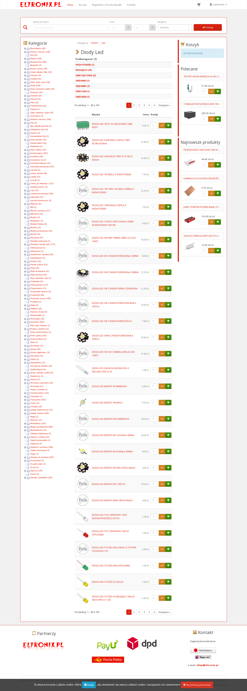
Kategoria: (162, 22)
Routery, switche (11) (39, 329)
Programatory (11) (38, 288)
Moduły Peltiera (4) (38, 224)
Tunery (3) (34, 403)
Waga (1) (34, 417)
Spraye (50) (35, 349)
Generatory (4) (36, 116)
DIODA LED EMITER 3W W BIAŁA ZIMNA (112, 451)
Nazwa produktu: (41, 22)
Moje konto (49, 680)
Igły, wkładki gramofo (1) (41, 126)
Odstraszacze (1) (37, 248)
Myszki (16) (35, 234)
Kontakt (131, 4)
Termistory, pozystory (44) (41, 383)
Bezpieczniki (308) (38, 62)
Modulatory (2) (36, 221)
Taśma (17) (35, 379)
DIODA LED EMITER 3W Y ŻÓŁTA (108, 484)
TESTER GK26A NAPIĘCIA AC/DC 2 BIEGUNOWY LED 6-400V (214, 76)
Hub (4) (33, 123)
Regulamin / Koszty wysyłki (107, 4)
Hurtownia (34, 680)
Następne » (164, 105)
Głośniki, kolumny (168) (40, 119)
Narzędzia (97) (36, 237)
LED (103, 43)
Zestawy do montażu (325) (42, 457)
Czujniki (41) (35, 79)
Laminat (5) (35, 170)
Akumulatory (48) (37, 48)
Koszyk (83, 4)
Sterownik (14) (36, 356)
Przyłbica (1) (35, 302)
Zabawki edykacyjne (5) (40, 433)
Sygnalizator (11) (37, 362)
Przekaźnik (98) (37, 295)
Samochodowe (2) (38, 339)
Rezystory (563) (37, 322)
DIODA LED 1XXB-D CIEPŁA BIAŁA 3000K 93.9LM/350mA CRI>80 (113, 223)
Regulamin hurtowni (90, 680)
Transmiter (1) (36, 396)
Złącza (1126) (36, 471)
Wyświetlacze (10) (38, 430)
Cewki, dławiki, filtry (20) (41, 72)
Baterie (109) (36, 58)
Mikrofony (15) (36, 214)
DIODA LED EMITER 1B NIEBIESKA (109, 386)
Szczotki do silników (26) (41, 366)
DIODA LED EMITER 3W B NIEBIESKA (110, 418)
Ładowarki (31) (36, 197)
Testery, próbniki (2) (39, 389)
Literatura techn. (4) (39, 187)
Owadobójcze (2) (37, 258)
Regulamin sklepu (67, 680)
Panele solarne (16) (39, 264)
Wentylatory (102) (38, 423)
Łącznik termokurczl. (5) (40, 200)
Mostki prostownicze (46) (41, 231)
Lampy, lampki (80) (38, 173)
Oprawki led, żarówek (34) (41, 254)
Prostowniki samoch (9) (40, 291)
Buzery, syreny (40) (38, 69)
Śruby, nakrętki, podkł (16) (41, 373)
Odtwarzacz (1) (37, 251)
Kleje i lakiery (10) (38, 150)
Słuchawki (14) (36, 346)
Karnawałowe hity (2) (39, 136)
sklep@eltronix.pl (207, 665)
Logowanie (218, 4)
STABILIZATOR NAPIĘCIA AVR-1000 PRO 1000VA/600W (212, 104)
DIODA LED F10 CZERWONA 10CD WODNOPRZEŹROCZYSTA (109, 516)
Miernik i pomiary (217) (40, 211)
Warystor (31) (36, 420)
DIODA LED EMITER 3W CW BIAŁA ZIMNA (113, 435)
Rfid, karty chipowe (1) (40, 325)
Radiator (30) (36, 308)
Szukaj (208, 27)
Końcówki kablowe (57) (40, 163)
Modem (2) (35, 217)
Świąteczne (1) (36, 376)
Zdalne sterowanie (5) (39, 450)
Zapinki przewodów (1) (40, 440)
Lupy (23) (34, 190)
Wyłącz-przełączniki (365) (41, 427)
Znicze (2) (34, 474)
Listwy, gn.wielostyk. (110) (41, 183)
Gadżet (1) (35, 109)
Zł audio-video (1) (38, 464)
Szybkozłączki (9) (38, 369)
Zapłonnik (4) (36, 444)
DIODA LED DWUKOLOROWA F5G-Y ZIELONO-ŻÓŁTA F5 (110, 370)
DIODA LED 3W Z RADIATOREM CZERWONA (115, 288)
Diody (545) (35, 85)
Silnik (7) (34, 342)
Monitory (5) (35, 227)
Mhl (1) (33, 207)
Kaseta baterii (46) (38, 143)
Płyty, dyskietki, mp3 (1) (40, 278)
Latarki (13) (35, 177)
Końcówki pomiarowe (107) (42, 167)
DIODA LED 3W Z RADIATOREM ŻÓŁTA (112, 321)
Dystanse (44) (36, 92)
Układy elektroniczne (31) (41, 410)
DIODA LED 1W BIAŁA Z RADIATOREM (111, 174)
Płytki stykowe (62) (38, 275)
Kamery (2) (35, 133)
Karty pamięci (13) (38, 140)
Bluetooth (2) (36, 65)
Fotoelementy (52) (38, 106)
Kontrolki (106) (36, 156)
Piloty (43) (34, 268)
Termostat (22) (36, 386)
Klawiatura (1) (36, 146)
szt (162, 125)
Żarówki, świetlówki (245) (41, 477)
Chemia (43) (35, 75)
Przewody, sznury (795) (40, 298)
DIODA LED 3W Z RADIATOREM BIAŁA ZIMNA (115, 255)
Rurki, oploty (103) (38, 335)
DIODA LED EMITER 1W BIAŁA (107, 402)
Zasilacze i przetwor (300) (41, 447)
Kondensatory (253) (39, 153)
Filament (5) (35, 99)
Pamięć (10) (35, 261)
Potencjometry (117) (39, 285)
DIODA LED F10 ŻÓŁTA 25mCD (107, 581)
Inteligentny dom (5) (39, 129)
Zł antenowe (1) (37, 460)
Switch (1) (34, 359)
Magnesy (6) (35, 204)
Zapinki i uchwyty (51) (39, 437)
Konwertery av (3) (38, 160)
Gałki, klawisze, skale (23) (41, 113)
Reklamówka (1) (37, 315)
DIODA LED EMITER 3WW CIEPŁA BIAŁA (112, 500)
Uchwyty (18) (36, 406)
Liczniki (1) (35, 180)
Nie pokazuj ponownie (197, 686)
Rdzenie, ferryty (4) (38, 312)
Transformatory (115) (39, 393)
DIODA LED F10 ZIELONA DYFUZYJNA (111, 565)
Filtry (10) (34, 102)
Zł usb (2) (34, 467)
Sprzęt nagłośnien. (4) (40, 352)
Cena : (112, 22)
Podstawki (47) (36, 281)
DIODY (94, 43)
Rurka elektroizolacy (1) (40, 332)
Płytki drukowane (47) (39, 271)
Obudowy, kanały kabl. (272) (42, 244)
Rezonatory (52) (37, 319)
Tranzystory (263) (38, 400)
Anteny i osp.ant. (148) (40, 52)
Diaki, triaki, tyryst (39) (40, 82)
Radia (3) (34, 305)
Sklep (70, 4)
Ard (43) (34, 55)
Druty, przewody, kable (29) (42, 89)
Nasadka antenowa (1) (40, 241)
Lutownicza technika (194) (41, 193)
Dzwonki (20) (36, 96)
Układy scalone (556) (39, 413)
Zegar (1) (34, 454)
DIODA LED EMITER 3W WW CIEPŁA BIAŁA (113, 467)
